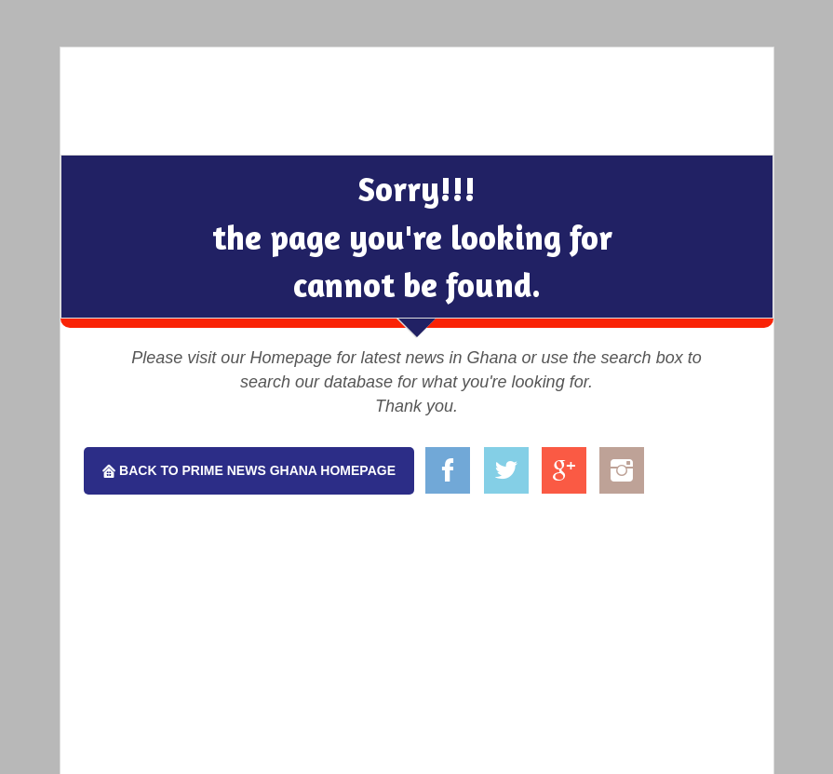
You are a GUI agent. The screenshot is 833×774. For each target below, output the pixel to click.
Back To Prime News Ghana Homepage (255, 470)
